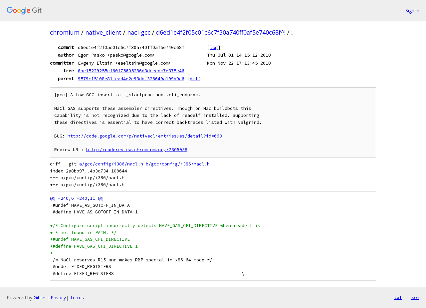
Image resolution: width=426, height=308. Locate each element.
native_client (103, 32)
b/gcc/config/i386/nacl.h (178, 164)
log (214, 47)
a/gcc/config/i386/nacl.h (111, 164)
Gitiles (40, 297)
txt (398, 297)
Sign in (412, 10)
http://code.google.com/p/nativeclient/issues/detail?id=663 (145, 136)
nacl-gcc (138, 32)
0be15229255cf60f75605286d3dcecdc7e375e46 (131, 71)
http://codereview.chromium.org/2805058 (136, 150)
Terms (77, 297)
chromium (65, 32)
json (414, 297)
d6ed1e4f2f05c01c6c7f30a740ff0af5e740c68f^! (221, 32)
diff (195, 79)
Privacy (58, 297)
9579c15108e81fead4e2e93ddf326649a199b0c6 (131, 79)
